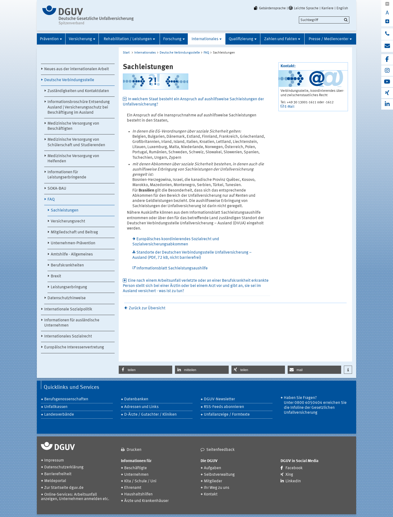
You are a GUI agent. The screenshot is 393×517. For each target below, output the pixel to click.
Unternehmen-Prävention (73, 243)
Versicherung (80, 39)
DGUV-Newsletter (219, 399)
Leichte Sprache (303, 8)
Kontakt (211, 494)
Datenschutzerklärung (64, 467)
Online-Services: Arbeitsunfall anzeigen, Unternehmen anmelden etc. (75, 497)
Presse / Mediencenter (329, 39)
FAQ (51, 200)
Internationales (205, 39)
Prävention (49, 39)
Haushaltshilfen (138, 494)
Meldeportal (55, 481)
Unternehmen (136, 475)
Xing (289, 475)
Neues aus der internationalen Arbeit (76, 69)
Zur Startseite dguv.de (64, 488)
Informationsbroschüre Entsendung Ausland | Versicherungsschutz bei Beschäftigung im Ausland (78, 107)
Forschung (172, 39)
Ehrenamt (132, 488)
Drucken (134, 450)
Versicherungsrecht (68, 221)
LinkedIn (293, 481)
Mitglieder (213, 481)
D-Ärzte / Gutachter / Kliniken (150, 415)
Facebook (294, 468)
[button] (145, 370)
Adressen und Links (141, 407)
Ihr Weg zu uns (216, 488)
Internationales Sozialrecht (68, 336)
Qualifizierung (241, 39)
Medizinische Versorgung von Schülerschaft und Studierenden (76, 142)
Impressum (54, 461)
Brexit (56, 276)
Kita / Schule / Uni (140, 481)
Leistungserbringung (69, 287)
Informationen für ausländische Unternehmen (71, 323)
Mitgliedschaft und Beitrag (74, 232)
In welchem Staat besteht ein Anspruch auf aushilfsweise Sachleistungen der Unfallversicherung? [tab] (193, 102)
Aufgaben (212, 468)
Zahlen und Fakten (280, 39)
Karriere (327, 8)
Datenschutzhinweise (66, 298)
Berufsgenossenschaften (66, 399)
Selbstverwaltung (219, 475)
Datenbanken (136, 399)
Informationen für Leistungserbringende (66, 175)
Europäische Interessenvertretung (74, 347)
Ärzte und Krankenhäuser (146, 501)
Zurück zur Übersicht (147, 308)
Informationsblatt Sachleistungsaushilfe (172, 268)
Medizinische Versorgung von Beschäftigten (73, 126)
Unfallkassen (55, 407)
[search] (324, 20)
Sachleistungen (64, 210)
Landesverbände (59, 415)
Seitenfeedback (220, 450)
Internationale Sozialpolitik (68, 309)
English (342, 8)
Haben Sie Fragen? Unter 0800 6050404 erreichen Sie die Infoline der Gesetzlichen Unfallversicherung (315, 405)
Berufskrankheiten (67, 265)
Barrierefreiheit (58, 474)
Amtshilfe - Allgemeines (72, 254)
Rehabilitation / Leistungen (128, 39)
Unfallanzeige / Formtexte (227, 415)
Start (126, 52)
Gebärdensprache (269, 8)
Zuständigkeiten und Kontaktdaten (78, 91)
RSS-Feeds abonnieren (224, 407)
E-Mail (289, 106)
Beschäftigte (135, 468)
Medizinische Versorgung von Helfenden (73, 158)
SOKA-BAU (56, 189)
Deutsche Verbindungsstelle (69, 80)
